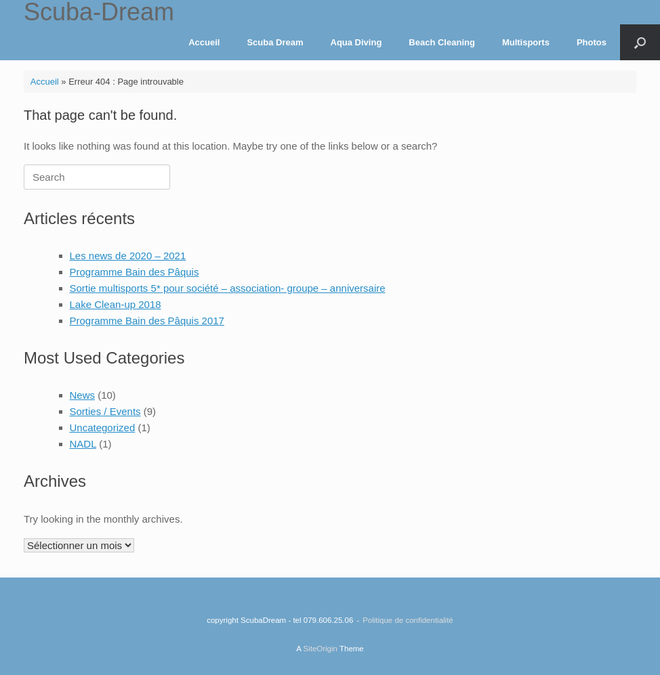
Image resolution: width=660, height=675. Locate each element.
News (83, 395)
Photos (591, 42)
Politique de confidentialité (408, 620)
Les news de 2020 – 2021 (128, 255)
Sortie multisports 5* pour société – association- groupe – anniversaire (228, 288)
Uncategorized (103, 427)
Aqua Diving (356, 42)
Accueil (204, 42)
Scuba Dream (275, 42)
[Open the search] (640, 42)
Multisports (526, 42)
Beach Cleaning (442, 42)
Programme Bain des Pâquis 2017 (147, 320)
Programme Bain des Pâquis (134, 272)
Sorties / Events (105, 411)
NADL (83, 444)
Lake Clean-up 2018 (115, 304)
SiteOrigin (320, 649)
